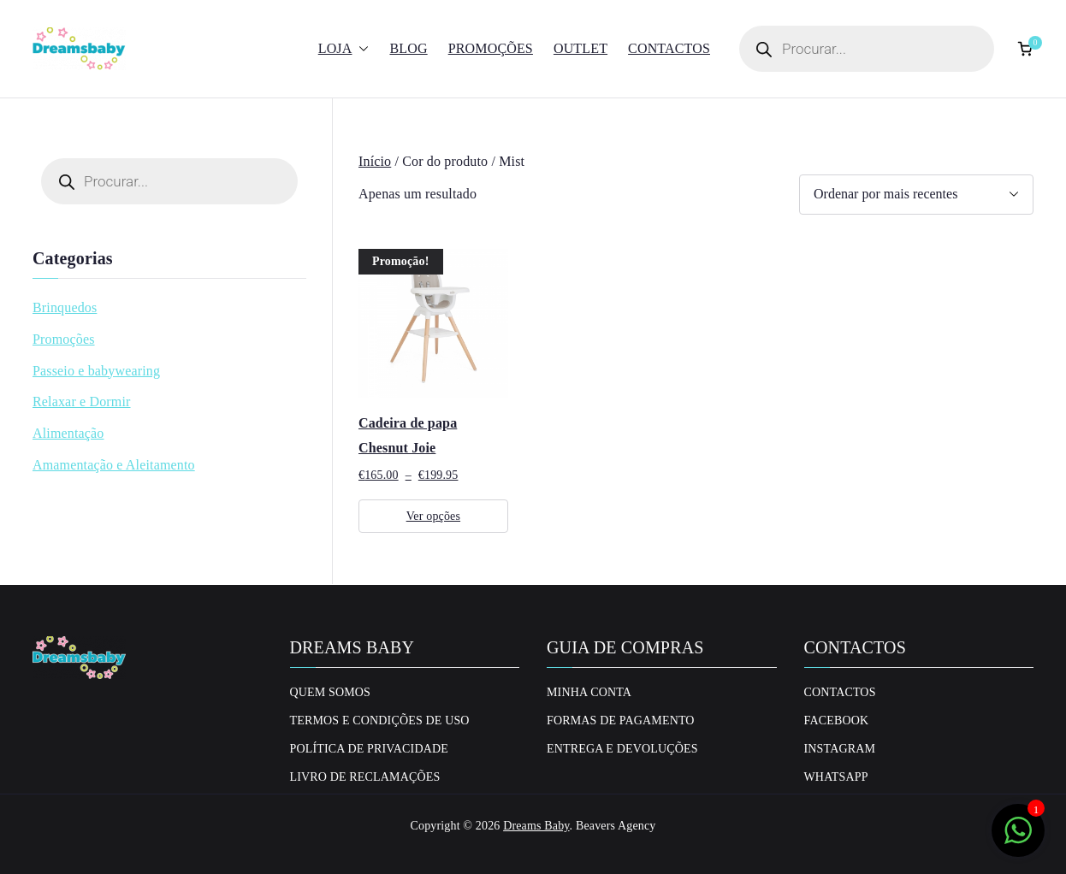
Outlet (580, 48)
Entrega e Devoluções (622, 748)
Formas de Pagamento (621, 720)
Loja (344, 49)
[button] (360, 49)
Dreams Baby (536, 825)
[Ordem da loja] (916, 194)
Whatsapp (836, 777)
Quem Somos (330, 692)
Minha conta (589, 692)
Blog (408, 48)
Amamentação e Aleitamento (114, 465)
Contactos (669, 48)
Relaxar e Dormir (82, 401)
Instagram (840, 748)
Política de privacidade (369, 748)
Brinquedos (65, 307)
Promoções (490, 48)
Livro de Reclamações (365, 777)
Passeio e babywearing (96, 370)
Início (374, 161)
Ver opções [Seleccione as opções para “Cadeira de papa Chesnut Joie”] (433, 516)
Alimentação (68, 433)
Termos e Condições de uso (380, 720)
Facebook (836, 720)
